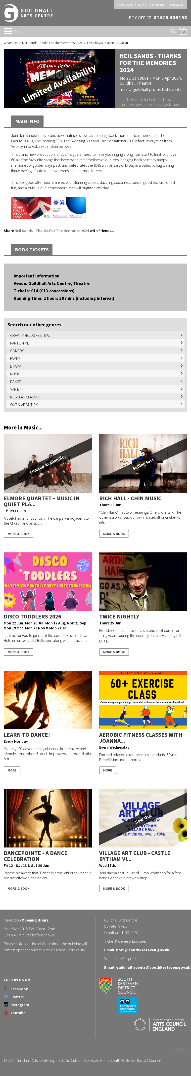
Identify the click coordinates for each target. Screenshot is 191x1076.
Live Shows (95, 42)
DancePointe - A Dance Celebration (35, 855)
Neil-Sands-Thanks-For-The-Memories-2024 (52, 42)
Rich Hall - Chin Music (130, 498)
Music (110, 42)
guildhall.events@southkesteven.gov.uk (153, 967)
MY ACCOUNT (125, 4)
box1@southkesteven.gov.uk (142, 949)
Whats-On (11, 42)
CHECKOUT (177, 4)
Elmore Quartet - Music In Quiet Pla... (42, 501)
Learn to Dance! (27, 734)
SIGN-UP (143, 4)
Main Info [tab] (27, 121)
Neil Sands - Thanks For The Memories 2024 (52, 230)
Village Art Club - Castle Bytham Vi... (134, 855)
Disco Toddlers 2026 (32, 616)
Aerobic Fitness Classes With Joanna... (141, 737)
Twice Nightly (119, 616)
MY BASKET (159, 4)
